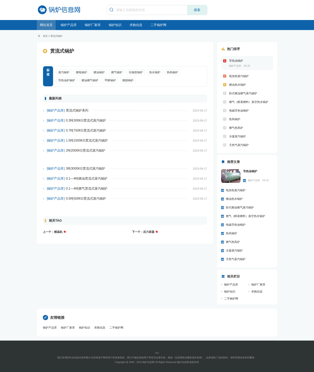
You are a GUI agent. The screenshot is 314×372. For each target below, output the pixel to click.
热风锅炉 (172, 72)
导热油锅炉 (236, 60)
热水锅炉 (154, 72)
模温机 (58, 231)
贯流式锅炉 (56, 36)
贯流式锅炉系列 (77, 110)
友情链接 (53, 317)
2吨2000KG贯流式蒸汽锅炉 (85, 150)
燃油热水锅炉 (237, 84)
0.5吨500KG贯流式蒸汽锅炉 (86, 198)
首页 (45, 36)
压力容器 (148, 231)
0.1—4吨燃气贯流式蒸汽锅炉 (86, 188)
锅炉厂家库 (93, 25)
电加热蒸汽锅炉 (239, 76)
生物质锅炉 (136, 72)
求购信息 (136, 25)
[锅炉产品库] (56, 110)
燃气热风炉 (236, 127)
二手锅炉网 (158, 25)
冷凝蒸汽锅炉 (237, 136)
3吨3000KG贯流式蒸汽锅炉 (85, 168)
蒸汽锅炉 (63, 72)
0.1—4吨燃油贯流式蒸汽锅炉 (86, 178)
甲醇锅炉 (110, 80)
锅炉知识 (115, 25)
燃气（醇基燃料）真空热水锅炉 (248, 102)
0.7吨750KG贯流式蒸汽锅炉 (86, 130)
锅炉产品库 (69, 25)
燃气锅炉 (116, 72)
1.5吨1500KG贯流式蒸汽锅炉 (87, 140)
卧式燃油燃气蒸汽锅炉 (243, 93)
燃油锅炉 (99, 72)
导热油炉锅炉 (66, 80)
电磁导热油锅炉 (239, 110)
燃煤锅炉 (128, 80)
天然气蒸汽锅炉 (239, 145)
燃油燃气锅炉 (90, 80)
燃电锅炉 (81, 72)
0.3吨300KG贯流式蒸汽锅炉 (86, 120)
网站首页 (46, 25)
